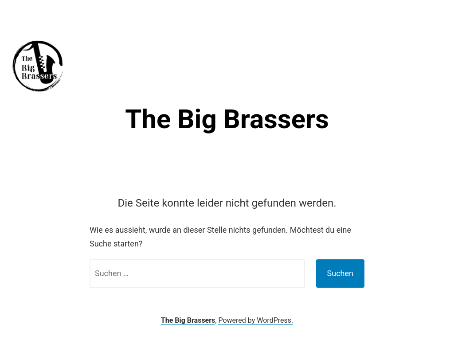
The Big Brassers (227, 119)
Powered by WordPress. (255, 320)
